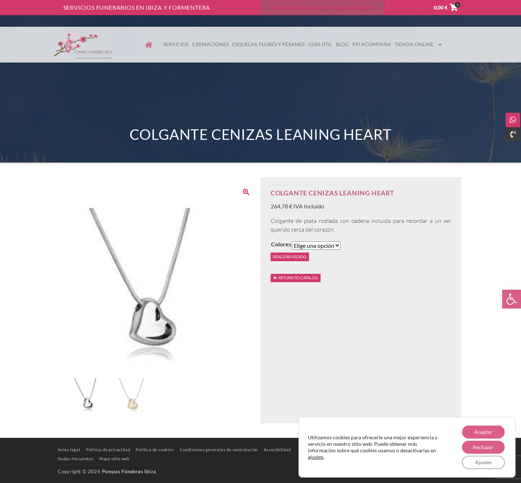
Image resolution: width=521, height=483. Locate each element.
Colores (281, 244)
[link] (511, 299)
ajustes (315, 457)
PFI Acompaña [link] (371, 44)
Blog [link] (342, 44)
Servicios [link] (176, 44)
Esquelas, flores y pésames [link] (268, 44)
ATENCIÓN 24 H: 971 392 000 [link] (322, 7)
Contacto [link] (239, 7)
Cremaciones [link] (210, 44)
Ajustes (483, 462)
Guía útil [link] (320, 44)
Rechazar (483, 447)
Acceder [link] (405, 7)
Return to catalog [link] (295, 277)
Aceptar (483, 432)
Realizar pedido (289, 256)
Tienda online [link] (419, 44)
